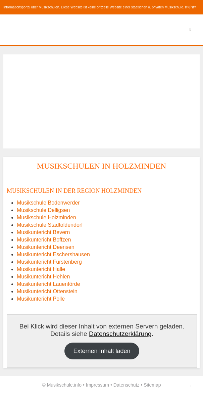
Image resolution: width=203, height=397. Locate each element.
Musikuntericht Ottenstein (47, 291)
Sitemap (152, 385)
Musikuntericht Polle (41, 299)
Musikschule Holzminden (46, 217)
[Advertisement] (101, 101)
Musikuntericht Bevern (43, 232)
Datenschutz (126, 385)
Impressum (97, 385)
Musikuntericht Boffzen (44, 239)
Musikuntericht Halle (41, 269)
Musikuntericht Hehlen (43, 276)
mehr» (190, 7)
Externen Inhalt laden (101, 351)
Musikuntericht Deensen (45, 247)
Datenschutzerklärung (120, 333)
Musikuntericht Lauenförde (48, 284)
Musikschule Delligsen (43, 210)
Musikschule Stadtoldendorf (50, 225)
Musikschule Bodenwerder (48, 203)
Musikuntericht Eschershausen (53, 254)
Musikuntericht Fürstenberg (49, 262)
